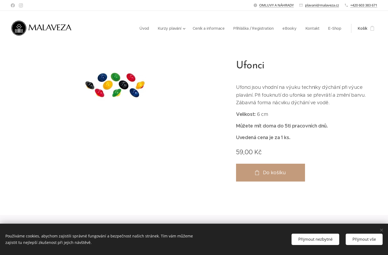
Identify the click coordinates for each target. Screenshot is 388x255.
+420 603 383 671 (363, 5)
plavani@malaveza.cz (322, 5)
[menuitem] (144, 28)
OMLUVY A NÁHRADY (276, 5)
